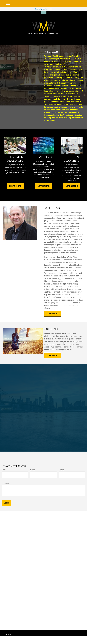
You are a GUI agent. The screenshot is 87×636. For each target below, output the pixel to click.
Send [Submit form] (6, 503)
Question (5, 483)
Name (4, 470)
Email (32, 470)
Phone (61, 470)
